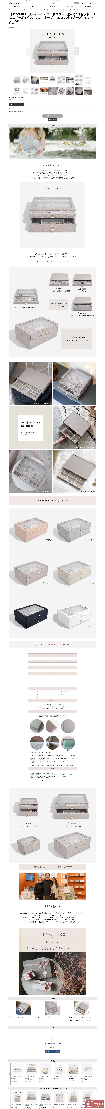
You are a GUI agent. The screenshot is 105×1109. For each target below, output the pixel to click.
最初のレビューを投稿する (52, 1051)
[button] (52, 6)
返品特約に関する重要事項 (16, 111)
